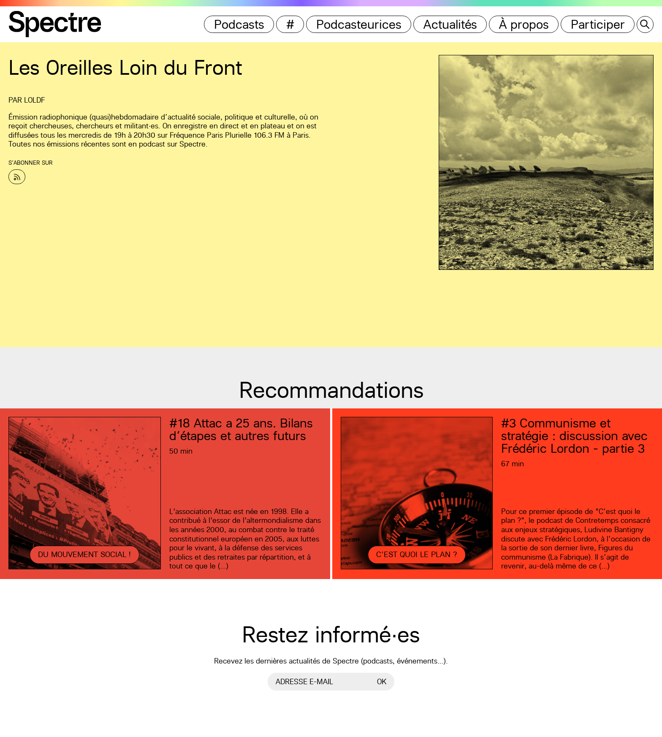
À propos (524, 24)
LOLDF (34, 99)
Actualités (450, 24)
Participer (598, 24)
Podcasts (239, 24)
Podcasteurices (359, 24)
